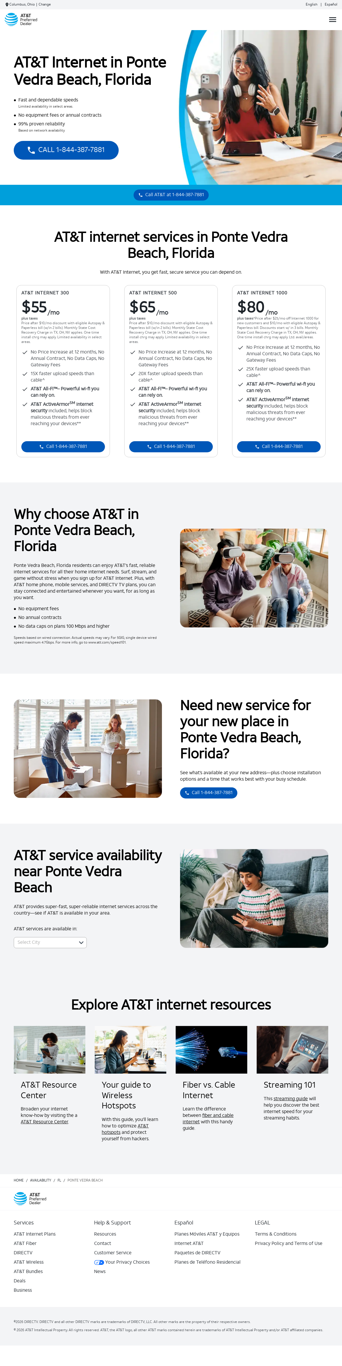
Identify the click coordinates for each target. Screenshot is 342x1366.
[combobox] (44, 942)
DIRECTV (23, 1253)
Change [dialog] (45, 4)
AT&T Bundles (28, 1272)
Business (23, 1290)
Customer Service (113, 1253)
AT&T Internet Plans (35, 1234)
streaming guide (291, 1099)
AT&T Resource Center (44, 1122)
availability (40, 1180)
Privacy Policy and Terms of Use (288, 1243)
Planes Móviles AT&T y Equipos (207, 1234)
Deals (19, 1281)
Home (19, 1180)
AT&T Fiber (25, 1243)
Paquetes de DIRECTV (197, 1253)
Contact (102, 1243)
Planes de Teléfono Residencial (208, 1262)
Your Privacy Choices (122, 1262)
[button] (81, 943)
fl (59, 1180)
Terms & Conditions (275, 1234)
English (311, 4)
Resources (105, 1234)
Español (331, 4)
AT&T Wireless (29, 1262)
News (100, 1272)
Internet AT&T (189, 1243)
